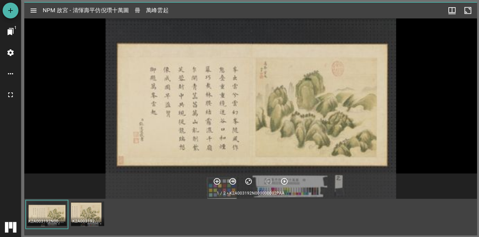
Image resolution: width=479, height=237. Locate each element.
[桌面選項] (10, 74)
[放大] (217, 181)
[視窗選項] (452, 10)
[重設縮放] (248, 181)
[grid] (250, 217)
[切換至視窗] (10, 32)
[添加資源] (10, 10)
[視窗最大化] (468, 10)
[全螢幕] (10, 95)
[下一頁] (284, 181)
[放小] (233, 181)
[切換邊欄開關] (33, 10)
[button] (47, 214)
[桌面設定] (10, 53)
